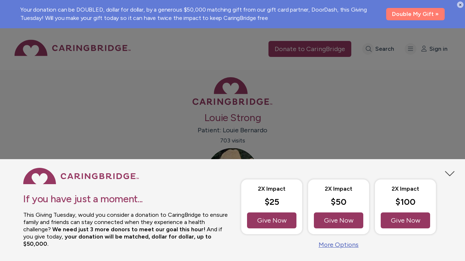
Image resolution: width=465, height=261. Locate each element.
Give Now (272, 220)
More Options (339, 244)
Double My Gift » (415, 14)
